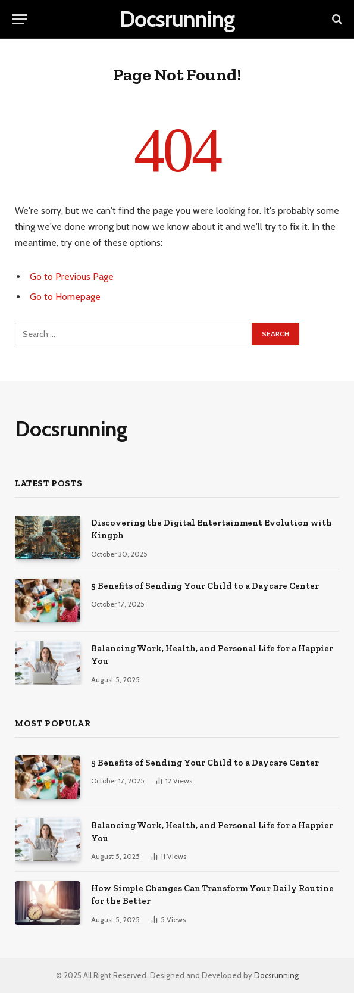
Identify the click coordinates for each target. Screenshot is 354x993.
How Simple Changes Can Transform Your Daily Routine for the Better (212, 894)
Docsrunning (276, 975)
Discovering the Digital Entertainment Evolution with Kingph (211, 529)
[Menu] (19, 19)
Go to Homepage (65, 296)
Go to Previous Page (72, 276)
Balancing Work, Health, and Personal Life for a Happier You (212, 654)
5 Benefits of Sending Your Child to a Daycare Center (205, 585)
